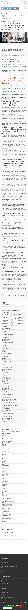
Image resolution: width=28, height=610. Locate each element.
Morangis (4, 491)
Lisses (3, 480)
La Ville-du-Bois (5, 474)
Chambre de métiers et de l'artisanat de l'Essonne (12, 314)
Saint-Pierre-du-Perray (7, 505)
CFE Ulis (4, 412)
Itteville (4, 471)
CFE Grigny (4, 363)
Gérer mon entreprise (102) (10, 535)
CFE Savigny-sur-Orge (7, 408)
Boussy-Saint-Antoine (7, 441)
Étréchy (4, 462)
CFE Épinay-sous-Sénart (8, 352)
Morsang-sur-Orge (6, 492)
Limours (4, 477)
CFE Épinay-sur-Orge (7, 353)
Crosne (4, 452)
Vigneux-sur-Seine (6, 515)
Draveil (3, 455)
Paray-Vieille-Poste (6, 497)
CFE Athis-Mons (6, 328)
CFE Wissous (5, 421)
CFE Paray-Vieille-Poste (7, 394)
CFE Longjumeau (6, 377)
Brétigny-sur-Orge (6, 442)
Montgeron (4, 488)
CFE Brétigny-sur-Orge (7, 334)
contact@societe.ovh (9, 599)
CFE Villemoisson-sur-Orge (8, 418)
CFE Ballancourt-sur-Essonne (9, 329)
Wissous (4, 521)
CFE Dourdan (5, 347)
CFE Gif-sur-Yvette (6, 361)
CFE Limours (5, 372)
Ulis (3, 512)
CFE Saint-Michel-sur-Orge (8, 402)
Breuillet (4, 444)
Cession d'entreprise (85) (9, 541)
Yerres (3, 522)
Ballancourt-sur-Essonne (7, 438)
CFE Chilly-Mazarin (6, 340)
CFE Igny (4, 364)
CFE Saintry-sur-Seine (7, 407)
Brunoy (4, 445)
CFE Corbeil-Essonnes (7, 342)
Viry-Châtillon (5, 520)
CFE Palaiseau (5, 393)
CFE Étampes (5, 355)
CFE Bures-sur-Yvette (7, 339)
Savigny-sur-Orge (6, 510)
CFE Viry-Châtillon (6, 419)
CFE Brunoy (5, 337)
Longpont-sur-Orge (6, 482)
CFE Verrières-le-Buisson (8, 413)
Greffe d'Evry (5, 312)
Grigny (3, 468)
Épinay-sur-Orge (6, 460)
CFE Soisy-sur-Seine (7, 410)
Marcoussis (4, 484)
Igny (3, 470)
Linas (3, 478)
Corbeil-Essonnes (6, 450)
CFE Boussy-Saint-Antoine (8, 333)
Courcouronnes (5, 451)
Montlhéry (4, 490)
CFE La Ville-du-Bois (7, 369)
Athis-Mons (4, 437)
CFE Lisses (4, 375)
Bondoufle (4, 440)
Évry (3, 464)
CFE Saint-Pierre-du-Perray (8, 404)
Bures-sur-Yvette (6, 447)
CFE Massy (4, 382)
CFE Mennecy (5, 383)
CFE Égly (4, 350)
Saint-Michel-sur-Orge (7, 504)
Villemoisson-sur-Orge (7, 518)
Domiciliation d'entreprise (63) (10, 538)
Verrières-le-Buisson (6, 514)
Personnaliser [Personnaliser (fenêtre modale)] (7, 608)
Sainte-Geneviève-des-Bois (8, 507)
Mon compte (24, 1)
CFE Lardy (4, 370)
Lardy (3, 475)
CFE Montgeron (6, 385)
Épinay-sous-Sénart (6, 458)
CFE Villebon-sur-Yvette (7, 416)
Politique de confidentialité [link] (18, 608)
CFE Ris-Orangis (6, 397)
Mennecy (4, 487)
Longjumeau (5, 481)
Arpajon (4, 435)
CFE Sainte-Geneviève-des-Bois (9, 405)
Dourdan (4, 454)
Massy (3, 485)
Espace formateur (23, 3)
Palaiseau (4, 495)
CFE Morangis (5, 388)
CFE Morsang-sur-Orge (7, 389)
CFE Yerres (4, 423)
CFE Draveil (5, 348)
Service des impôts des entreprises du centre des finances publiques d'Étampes (13, 321)
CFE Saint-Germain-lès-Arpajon (9, 399)
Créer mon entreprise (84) (9, 532)
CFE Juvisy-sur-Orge (7, 367)
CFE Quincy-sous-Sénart (8, 396)
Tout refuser (19, 605)
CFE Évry (4, 358)
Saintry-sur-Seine (6, 508)
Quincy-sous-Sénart (6, 498)
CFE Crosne (5, 345)
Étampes (4, 461)
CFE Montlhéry (5, 386)
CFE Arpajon (5, 326)
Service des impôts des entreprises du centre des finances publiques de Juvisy (13, 324)
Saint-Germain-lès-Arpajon (8, 501)
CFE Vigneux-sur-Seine (7, 415)
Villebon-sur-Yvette (6, 517)
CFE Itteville (5, 366)
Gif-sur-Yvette (5, 467)
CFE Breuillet (5, 336)
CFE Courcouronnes (7, 344)
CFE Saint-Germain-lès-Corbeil (9, 400)
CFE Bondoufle (5, 331)
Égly (3, 457)
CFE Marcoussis (6, 380)
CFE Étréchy (5, 356)
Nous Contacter (4, 583)
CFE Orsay (4, 391)
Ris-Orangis (4, 500)
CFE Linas (4, 374)
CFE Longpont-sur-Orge (8, 378)
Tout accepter (9, 605)
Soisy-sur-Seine (5, 511)
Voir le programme (8, 304)
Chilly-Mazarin (5, 448)
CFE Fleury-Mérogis (6, 359)
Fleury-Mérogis (5, 465)
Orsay (3, 494)
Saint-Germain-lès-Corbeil (8, 502)
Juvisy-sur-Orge (5, 472)
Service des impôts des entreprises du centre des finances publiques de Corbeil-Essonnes (13, 318)
